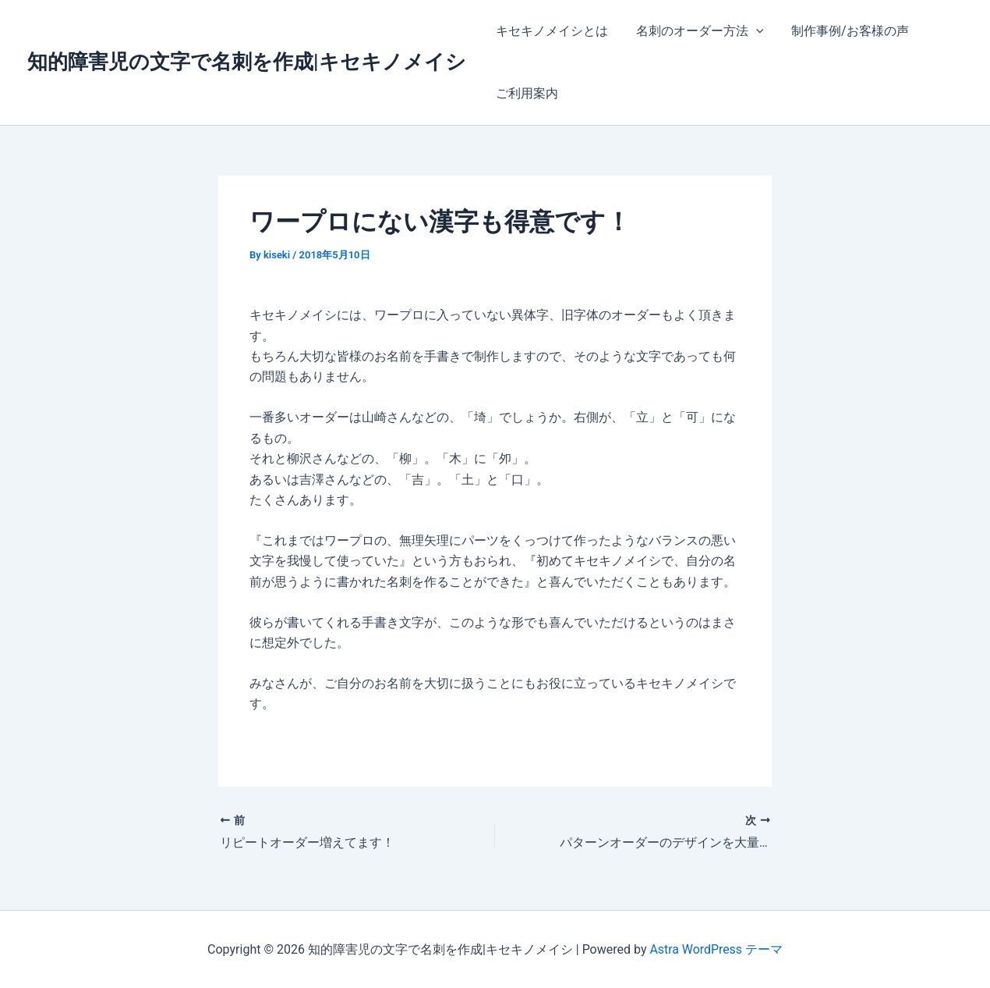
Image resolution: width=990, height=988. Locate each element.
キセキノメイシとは (550, 30)
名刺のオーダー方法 (695, 31)
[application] (751, 31)
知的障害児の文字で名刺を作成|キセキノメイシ (246, 61)
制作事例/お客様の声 (842, 30)
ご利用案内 (525, 93)
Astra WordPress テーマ (716, 948)
